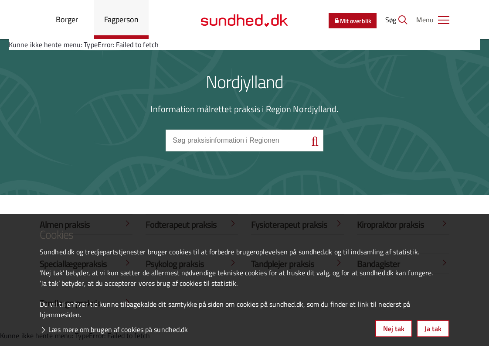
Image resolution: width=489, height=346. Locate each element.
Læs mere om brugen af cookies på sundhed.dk (118, 329)
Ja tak (432, 328)
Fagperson (121, 19)
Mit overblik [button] (352, 20)
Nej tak (393, 328)
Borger (67, 19)
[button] (432, 19)
